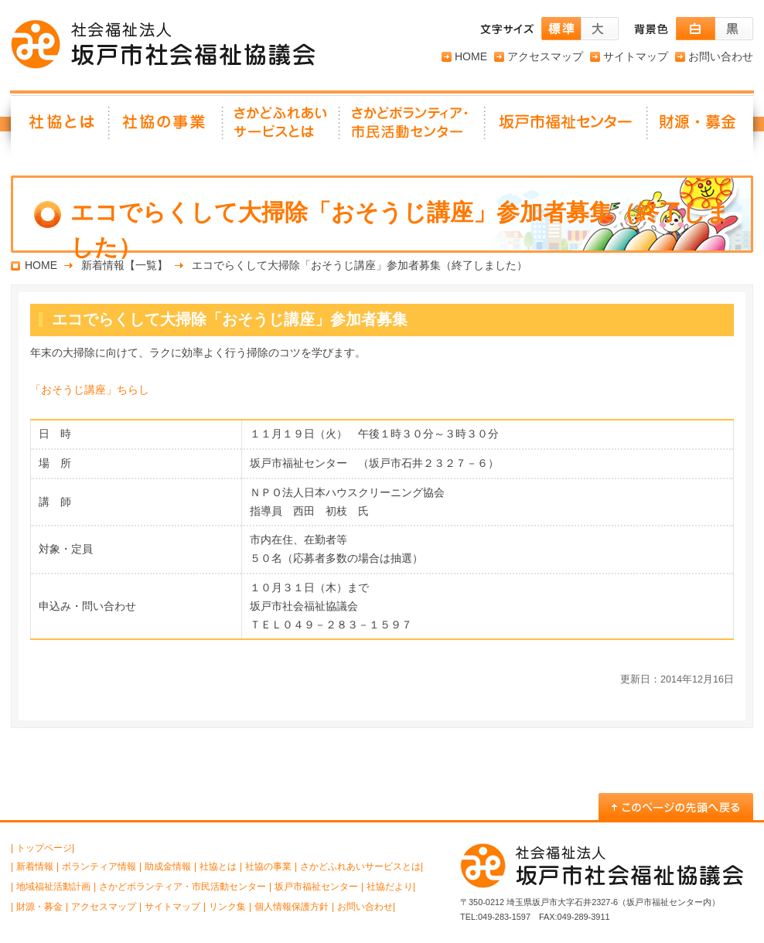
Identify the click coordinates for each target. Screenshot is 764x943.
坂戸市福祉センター (567, 127)
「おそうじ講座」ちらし (89, 389)
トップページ (44, 848)
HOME (471, 56)
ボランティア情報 (99, 866)
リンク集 (227, 906)
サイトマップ (635, 56)
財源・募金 (700, 127)
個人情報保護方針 (291, 906)
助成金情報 (168, 866)
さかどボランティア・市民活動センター (182, 886)
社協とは (60, 127)
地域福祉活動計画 (53, 886)
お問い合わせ (720, 56)
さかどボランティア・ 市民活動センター (413, 127)
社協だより (390, 886)
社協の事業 (166, 127)
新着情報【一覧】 (124, 265)
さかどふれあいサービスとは (281, 127)
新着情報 (34, 866)
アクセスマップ (545, 56)
